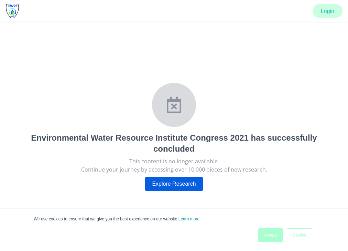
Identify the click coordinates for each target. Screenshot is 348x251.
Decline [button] (299, 235)
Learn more (188, 219)
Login (327, 11)
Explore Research (174, 184)
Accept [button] (270, 235)
